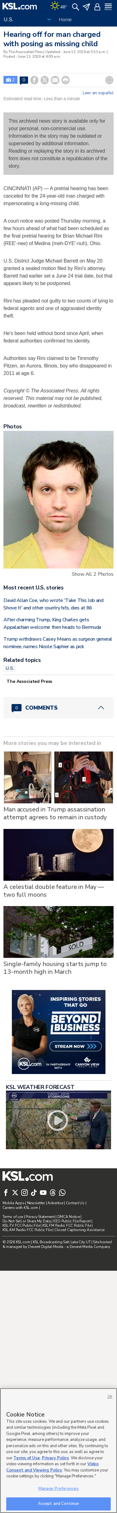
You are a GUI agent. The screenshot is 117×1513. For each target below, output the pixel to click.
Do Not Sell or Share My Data (26, 1221)
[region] (58, 1450)
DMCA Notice (68, 1216)
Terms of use (12, 1216)
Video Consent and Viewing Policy (52, 1467)
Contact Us (75, 1202)
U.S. (10, 668)
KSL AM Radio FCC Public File (27, 1229)
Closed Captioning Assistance (79, 1229)
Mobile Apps (13, 1202)
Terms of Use (26, 1458)
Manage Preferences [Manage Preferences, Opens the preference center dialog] (58, 1488)
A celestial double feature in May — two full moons (53, 891)
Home (65, 19)
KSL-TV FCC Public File (21, 1225)
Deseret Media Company (90, 1246)
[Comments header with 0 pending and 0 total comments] (58, 707)
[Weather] (58, 6)
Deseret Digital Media (45, 1246)
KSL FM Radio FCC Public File (66, 1225)
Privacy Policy (55, 1458)
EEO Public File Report (72, 1221)
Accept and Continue (58, 1503)
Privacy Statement (40, 1216)
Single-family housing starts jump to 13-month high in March (55, 968)
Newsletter (36, 1202)
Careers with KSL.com (20, 1207)
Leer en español (98, 93)
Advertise (55, 1202)
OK (109, 1396)
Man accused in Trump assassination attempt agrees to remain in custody (55, 813)
